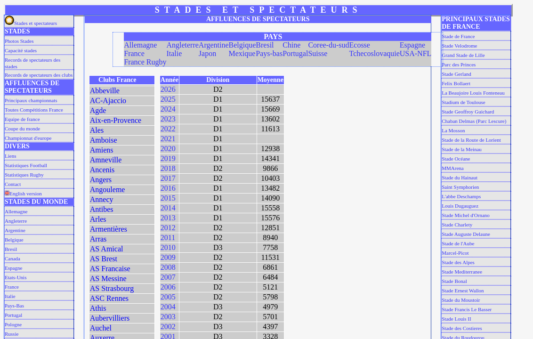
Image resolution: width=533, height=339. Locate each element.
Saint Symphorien (460, 187)
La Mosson (453, 130)
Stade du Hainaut (459, 177)
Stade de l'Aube (458, 243)
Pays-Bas (14, 305)
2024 (168, 109)
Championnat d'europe (28, 138)
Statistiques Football (26, 165)
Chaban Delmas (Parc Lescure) (474, 121)
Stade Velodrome (459, 45)
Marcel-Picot (455, 253)
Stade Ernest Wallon (463, 290)
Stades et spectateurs (31, 23)
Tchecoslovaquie (374, 53)
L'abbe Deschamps (461, 196)
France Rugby (145, 62)
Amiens (101, 150)
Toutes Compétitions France (34, 110)
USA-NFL (416, 53)
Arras (98, 239)
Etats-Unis (15, 277)
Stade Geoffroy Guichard (468, 111)
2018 (168, 168)
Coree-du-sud (328, 45)
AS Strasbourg (112, 288)
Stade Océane (456, 158)
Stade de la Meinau (462, 149)
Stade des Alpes (458, 262)
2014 (168, 208)
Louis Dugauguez (460, 206)
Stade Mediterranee (462, 271)
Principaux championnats (31, 100)
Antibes (101, 209)
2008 (168, 267)
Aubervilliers (109, 318)
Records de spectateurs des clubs (39, 75)
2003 (168, 317)
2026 (168, 89)
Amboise (103, 140)
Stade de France (458, 36)
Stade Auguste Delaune (466, 234)
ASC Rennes (109, 298)
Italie (10, 296)
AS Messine (108, 278)
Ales (97, 130)
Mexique (242, 53)
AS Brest (103, 259)
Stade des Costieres (462, 328)
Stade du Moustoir (461, 300)
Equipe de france (22, 119)
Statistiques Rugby (24, 175)
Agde (98, 110)
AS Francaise (110, 269)
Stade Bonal (454, 281)
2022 (168, 129)
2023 (168, 119)
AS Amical (106, 249)
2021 (168, 139)
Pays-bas (269, 53)
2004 (168, 307)
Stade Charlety (457, 224)
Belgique (14, 239)
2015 (168, 198)
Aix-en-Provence (115, 120)
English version (23, 193)
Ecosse (359, 45)
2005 (168, 297)
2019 (168, 158)
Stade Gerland (456, 74)
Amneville (106, 160)
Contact (13, 184)
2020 (168, 149)
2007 (168, 277)
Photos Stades (19, 41)
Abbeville (105, 91)
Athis (98, 308)
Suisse (317, 53)
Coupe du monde (22, 128)
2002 (168, 327)
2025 (168, 99)
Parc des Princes (459, 64)
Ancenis (102, 170)
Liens (10, 156)
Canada (12, 258)
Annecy (101, 199)
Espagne (13, 268)
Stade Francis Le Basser (467, 309)
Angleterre (16, 221)
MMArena (452, 168)
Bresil (11, 249)
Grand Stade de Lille (463, 55)
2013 (168, 218)
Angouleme (107, 190)
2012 (168, 228)
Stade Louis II (456, 319)
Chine (291, 45)
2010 (168, 247)
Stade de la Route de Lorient (471, 140)
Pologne (13, 324)
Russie (11, 334)
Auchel (101, 328)
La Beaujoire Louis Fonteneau (473, 93)
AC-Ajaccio (108, 101)
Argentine (15, 230)
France (12, 287)
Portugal (13, 315)
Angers (101, 180)
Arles (98, 219)
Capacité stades (21, 50)
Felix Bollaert (456, 83)
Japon (207, 53)
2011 (168, 238)
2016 (168, 188)
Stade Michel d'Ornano (466, 215)
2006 (168, 287)
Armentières (108, 229)
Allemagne (16, 211)
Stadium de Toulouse (463, 102)
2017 (168, 178)
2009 (168, 257)
